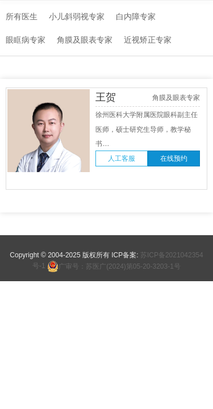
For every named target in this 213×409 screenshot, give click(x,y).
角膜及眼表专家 (84, 39)
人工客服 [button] (121, 158)
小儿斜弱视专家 (77, 16)
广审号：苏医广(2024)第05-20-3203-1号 (114, 266)
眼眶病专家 (25, 39)
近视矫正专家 (148, 39)
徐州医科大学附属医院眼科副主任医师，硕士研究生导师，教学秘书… (146, 129)
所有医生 (21, 16)
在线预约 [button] (173, 158)
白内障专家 (136, 16)
